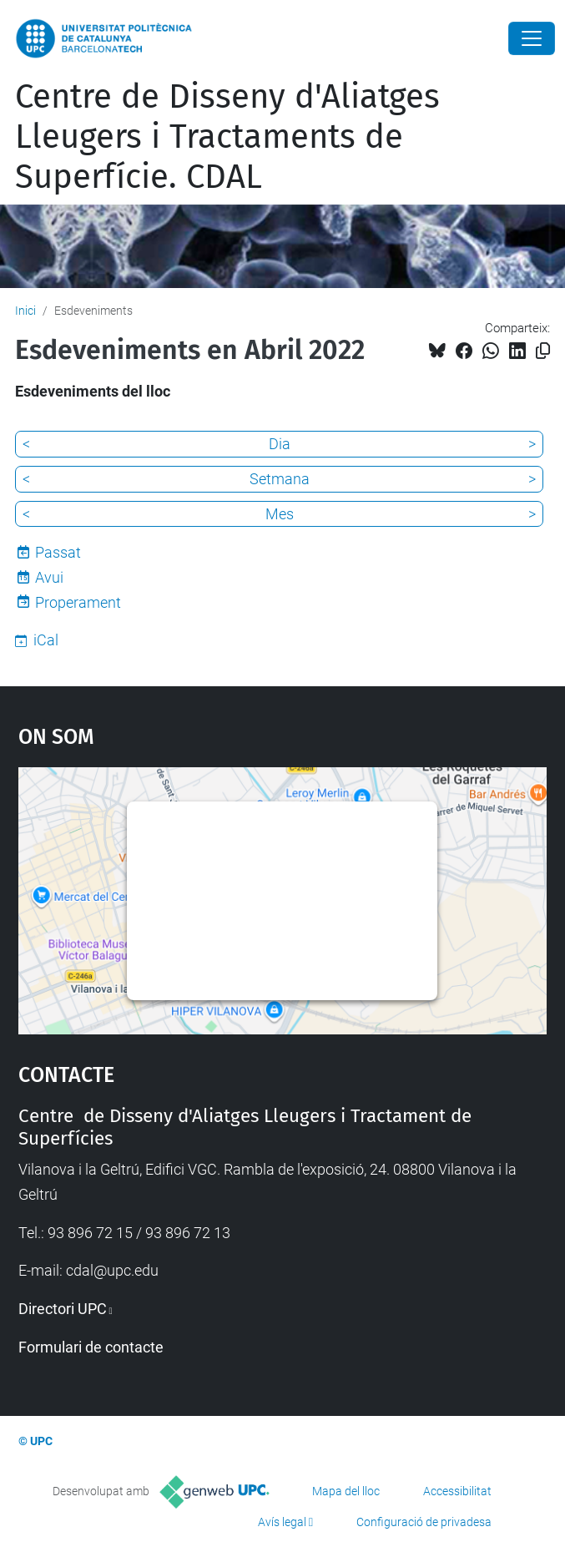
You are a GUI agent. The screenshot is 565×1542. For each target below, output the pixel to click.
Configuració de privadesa (424, 1522)
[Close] (531, 38)
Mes (279, 514)
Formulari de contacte (91, 1347)
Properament (78, 602)
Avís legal (282, 1522)
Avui (49, 577)
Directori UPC (62, 1308)
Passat (58, 552)
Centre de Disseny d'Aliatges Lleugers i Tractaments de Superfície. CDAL (227, 137)
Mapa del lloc (346, 1491)
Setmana (280, 479)
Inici (25, 310)
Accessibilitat (457, 1491)
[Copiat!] (543, 351)
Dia (279, 443)
